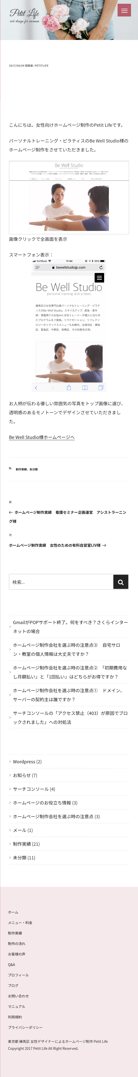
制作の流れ (16, 943)
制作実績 (21, 469)
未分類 (34, 469)
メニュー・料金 (20, 922)
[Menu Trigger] (124, 10)
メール (19, 830)
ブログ (13, 985)
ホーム (13, 912)
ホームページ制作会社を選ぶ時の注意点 (53, 816)
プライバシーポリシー (25, 1027)
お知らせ (22, 775)
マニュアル (16, 1006)
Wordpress (24, 761)
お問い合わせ (18, 995)
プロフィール (18, 974)
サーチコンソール (31, 789)
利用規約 (15, 1016)
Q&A (11, 964)
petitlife (42, 65)
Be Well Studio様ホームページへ (42, 437)
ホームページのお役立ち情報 (42, 802)
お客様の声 (16, 953)
